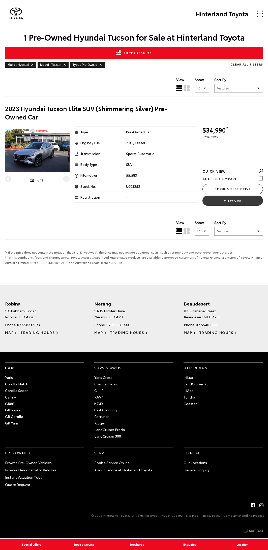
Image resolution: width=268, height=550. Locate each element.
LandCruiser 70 (196, 383)
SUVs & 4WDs (108, 367)
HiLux (188, 377)
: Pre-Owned (87, 65)
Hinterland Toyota (221, 14)
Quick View (232, 171)
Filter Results (134, 52)
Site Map (192, 515)
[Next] (66, 179)
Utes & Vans (197, 367)
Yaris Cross (103, 377)
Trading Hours (37, 332)
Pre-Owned (18, 452)
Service (102, 452)
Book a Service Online (112, 462)
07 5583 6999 (28, 324)
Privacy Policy (211, 515)
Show (199, 79)
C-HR (99, 390)
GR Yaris (12, 422)
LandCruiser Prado (109, 429)
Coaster (190, 403)
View (180, 79)
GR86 (9, 403)
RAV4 (99, 397)
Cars (10, 367)
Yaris (9, 377)
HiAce (188, 390)
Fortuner (101, 416)
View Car (233, 200)
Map (9, 332)
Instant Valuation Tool (23, 477)
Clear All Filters (246, 64)
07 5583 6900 (117, 324)
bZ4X (98, 403)
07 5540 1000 (207, 324)
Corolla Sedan (16, 390)
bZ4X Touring (105, 409)
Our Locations (195, 462)
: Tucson (53, 65)
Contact (194, 452)
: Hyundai (21, 65)
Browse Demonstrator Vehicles (30, 469)
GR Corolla (14, 416)
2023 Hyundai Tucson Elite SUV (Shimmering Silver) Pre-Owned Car (86, 112)
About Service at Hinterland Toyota (123, 469)
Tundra (189, 397)
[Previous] (8, 179)
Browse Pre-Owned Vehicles (28, 462)
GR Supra (12, 409)
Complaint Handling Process (243, 515)
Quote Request (18, 484)
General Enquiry (197, 469)
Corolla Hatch (16, 383)
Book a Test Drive (233, 189)
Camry (10, 397)
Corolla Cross (105, 383)
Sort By (220, 79)
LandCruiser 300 (107, 436)
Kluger (99, 422)
